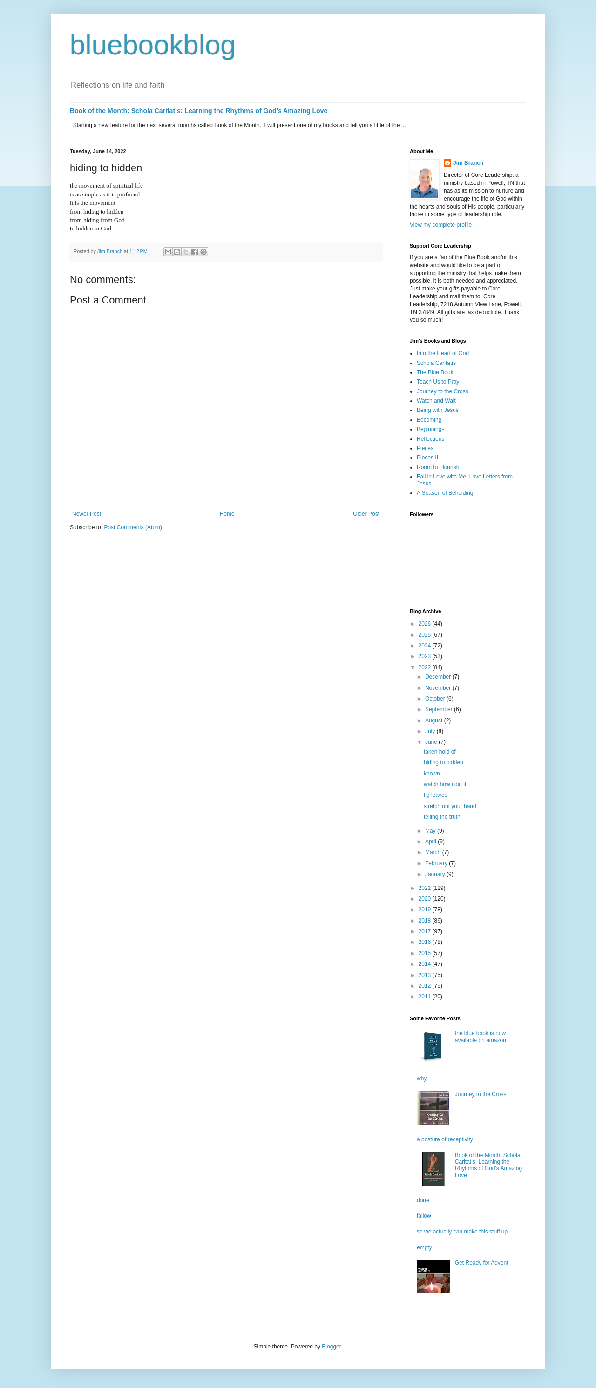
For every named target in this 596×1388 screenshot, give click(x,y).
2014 (426, 964)
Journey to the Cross (442, 391)
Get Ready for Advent (481, 1263)
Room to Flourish (438, 467)
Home (227, 514)
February (437, 863)
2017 (426, 931)
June (432, 742)
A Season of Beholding (445, 493)
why (422, 1078)
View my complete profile (441, 225)
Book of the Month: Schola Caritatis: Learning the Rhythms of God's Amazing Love (198, 111)
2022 (426, 667)
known (432, 773)
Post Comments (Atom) (133, 527)
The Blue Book (435, 372)
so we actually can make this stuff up (462, 1231)
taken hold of (440, 751)
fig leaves (435, 795)
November (439, 688)
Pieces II (427, 457)
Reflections (430, 439)
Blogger (331, 1346)
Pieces (425, 448)
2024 (426, 645)
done (423, 1200)
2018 (426, 920)
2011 (426, 996)
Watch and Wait (436, 401)
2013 (426, 975)
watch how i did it (445, 784)
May (431, 831)
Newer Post (86, 514)
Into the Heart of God (443, 353)
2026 (426, 623)
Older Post (366, 514)
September (439, 709)
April (431, 841)
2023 (426, 656)
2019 (426, 909)
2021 (426, 888)
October (436, 698)
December (439, 677)
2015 (426, 953)
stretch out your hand (450, 806)
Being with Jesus (438, 410)
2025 (426, 635)
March (433, 852)
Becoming (429, 420)
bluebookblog (153, 45)
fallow (424, 1216)
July (431, 731)
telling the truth (442, 817)
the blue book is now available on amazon (480, 1036)
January (436, 874)
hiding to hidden (443, 762)
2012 (426, 986)
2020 (426, 899)
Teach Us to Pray (438, 381)
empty (424, 1247)
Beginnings (430, 429)
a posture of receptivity (445, 1139)
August (434, 720)
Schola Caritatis (436, 363)
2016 (426, 942)
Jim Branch (468, 163)
